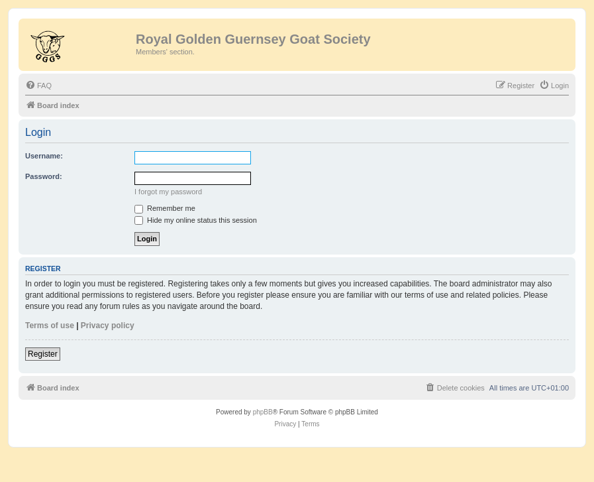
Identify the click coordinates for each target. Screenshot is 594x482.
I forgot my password (168, 192)
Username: (44, 156)
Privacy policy (107, 325)
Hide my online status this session (195, 220)
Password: (43, 176)
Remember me (164, 208)
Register (43, 354)
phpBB (263, 412)
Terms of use (49, 325)
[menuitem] (38, 85)
